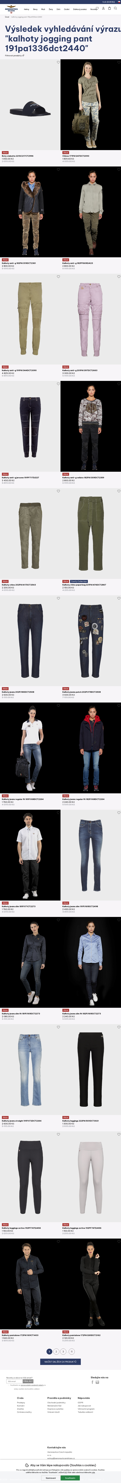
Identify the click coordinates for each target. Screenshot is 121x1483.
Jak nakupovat (84, 1406)
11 (72, 1351)
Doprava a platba (55, 1409)
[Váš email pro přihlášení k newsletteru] (14, 1381)
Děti (58, 9)
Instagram (97, 1382)
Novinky (93, 9)
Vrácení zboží (53, 1412)
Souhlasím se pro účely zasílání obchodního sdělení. (27, 1387)
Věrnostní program (86, 1409)
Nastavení (51, 1478)
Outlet (66, 9)
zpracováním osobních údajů (32, 1385)
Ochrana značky (24, 1412)
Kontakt (20, 1406)
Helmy (26, 9)
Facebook (92, 1382)
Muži (43, 9)
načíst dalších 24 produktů (60, 1362)
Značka (20, 1409)
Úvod (7, 17)
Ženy (51, 9)
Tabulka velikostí (85, 1412)
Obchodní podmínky (56, 1402)
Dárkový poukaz (80, 9)
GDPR (80, 1402)
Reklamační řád (54, 1406)
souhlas (67, 1470)
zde (93, 1472)
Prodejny (21, 1402)
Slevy (35, 9)
